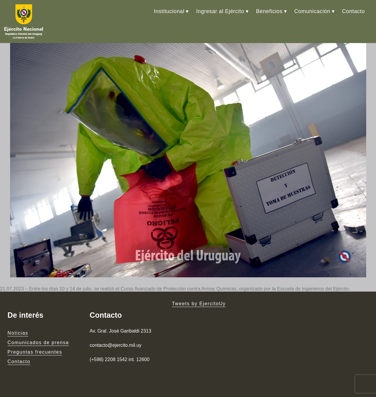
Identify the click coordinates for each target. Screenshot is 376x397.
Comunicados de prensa (38, 342)
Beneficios (269, 11)
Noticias (17, 333)
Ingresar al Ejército (220, 11)
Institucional (169, 11)
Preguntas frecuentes (34, 352)
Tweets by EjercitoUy (199, 303)
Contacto (353, 11)
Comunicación (312, 11)
